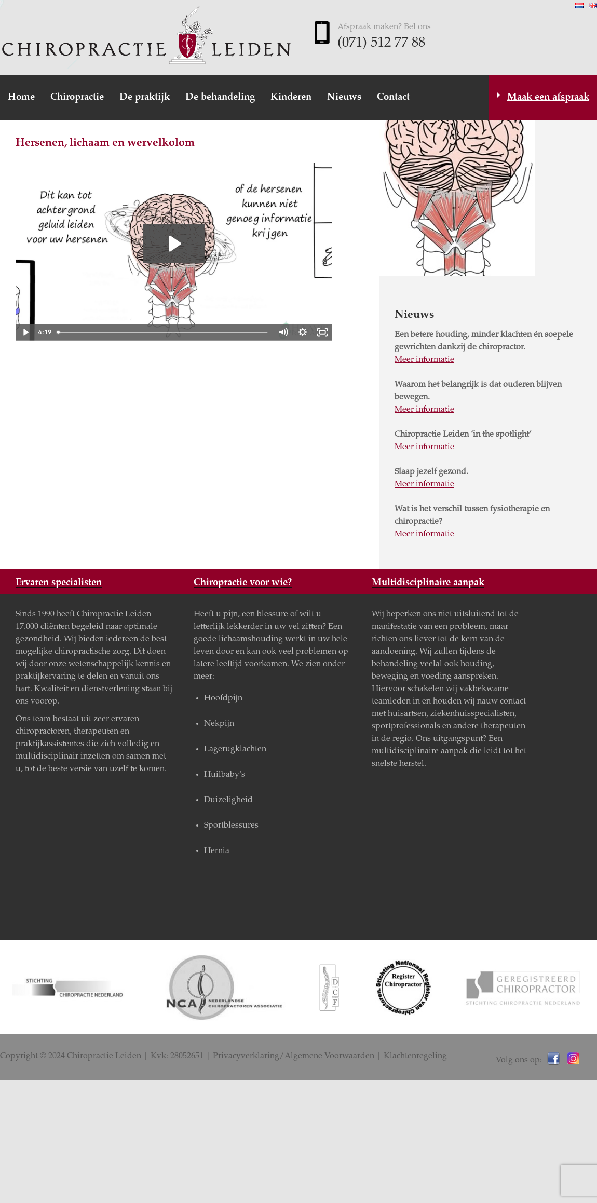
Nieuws (344, 97)
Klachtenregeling (415, 1056)
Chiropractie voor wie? (243, 583)
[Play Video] (25, 332)
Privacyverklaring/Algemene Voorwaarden (294, 1056)
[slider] (163, 332)
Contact (393, 97)
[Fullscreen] (322, 332)
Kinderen (290, 97)
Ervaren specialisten (59, 583)
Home (21, 97)
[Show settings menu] (303, 332)
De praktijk (144, 97)
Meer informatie (424, 360)
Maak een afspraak (548, 97)
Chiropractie (77, 97)
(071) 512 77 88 (381, 43)
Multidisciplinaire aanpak (428, 583)
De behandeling (220, 97)
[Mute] (283, 332)
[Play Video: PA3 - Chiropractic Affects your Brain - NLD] (174, 243)
